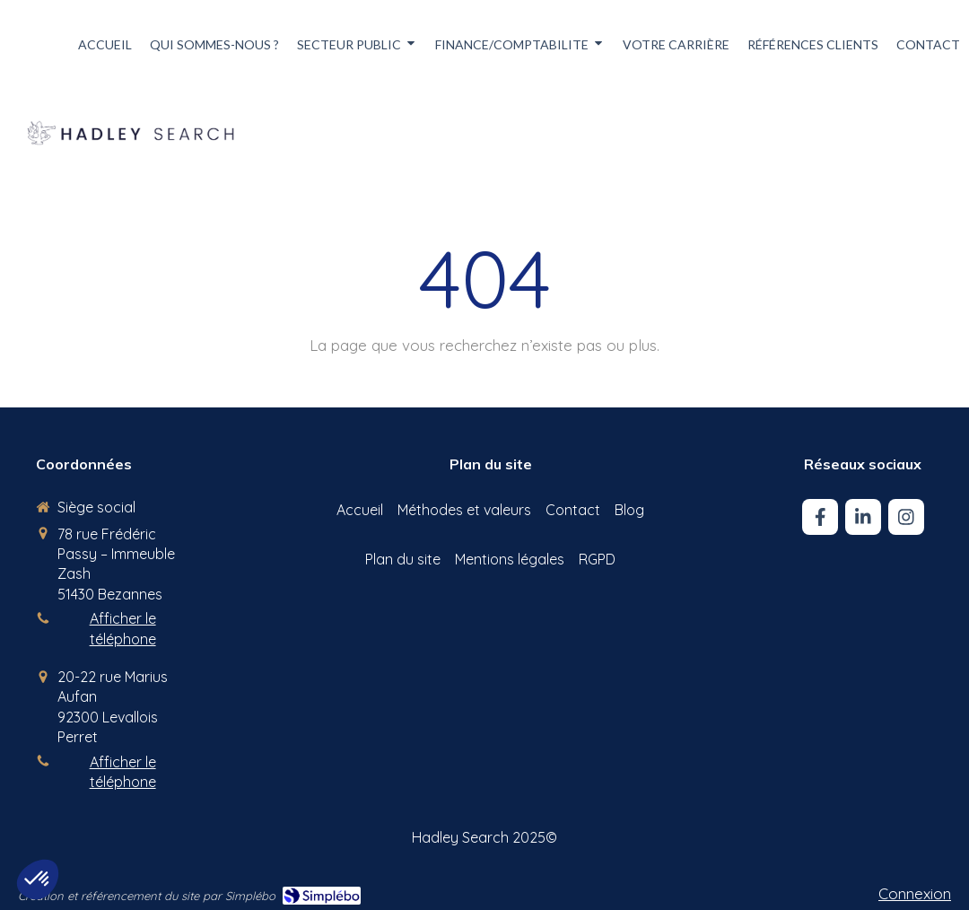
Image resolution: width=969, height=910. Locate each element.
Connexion (914, 893)
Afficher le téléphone (123, 628)
